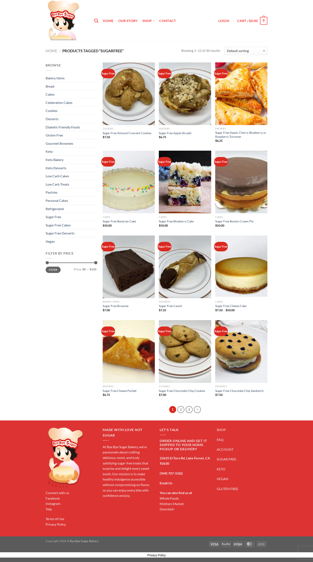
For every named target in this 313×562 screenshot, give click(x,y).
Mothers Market (172, 504)
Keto (49, 151)
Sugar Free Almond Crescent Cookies (127, 133)
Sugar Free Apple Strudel (175, 133)
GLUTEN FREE (227, 489)
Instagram (53, 503)
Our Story (128, 21)
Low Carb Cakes (57, 176)
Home (108, 21)
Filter (53, 269)
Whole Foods (169, 498)
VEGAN (222, 479)
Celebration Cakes (59, 103)
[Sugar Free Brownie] (129, 267)
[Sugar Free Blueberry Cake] (185, 182)
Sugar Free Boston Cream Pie (234, 221)
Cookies (51, 111)
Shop (148, 21)
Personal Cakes (57, 200)
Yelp (49, 509)
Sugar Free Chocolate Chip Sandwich (239, 391)
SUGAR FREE (226, 459)
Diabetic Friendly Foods (63, 127)
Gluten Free (54, 135)
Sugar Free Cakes (58, 225)
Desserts (52, 119)
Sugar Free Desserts (60, 233)
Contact (167, 21)
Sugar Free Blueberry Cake (176, 221)
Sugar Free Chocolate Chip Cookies (182, 391)
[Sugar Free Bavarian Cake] (129, 182)
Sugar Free (53, 217)
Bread (50, 86)
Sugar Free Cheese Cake (230, 306)
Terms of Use (55, 519)
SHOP (221, 430)
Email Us (166, 483)
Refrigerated (55, 209)
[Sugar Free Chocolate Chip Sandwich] (241, 351)
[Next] (197, 409)
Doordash (167, 509)
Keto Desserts (56, 168)
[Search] (96, 20)
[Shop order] (245, 51)
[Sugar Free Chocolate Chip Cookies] (185, 351)
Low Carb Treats (57, 184)
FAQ (220, 440)
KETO (221, 469)
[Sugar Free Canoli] (185, 267)
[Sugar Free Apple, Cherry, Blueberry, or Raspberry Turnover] (241, 93)
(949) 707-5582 (171, 473)
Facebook (53, 498)
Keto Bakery (55, 160)
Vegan (50, 241)
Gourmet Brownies (59, 143)
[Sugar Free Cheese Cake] (241, 267)
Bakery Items (55, 78)
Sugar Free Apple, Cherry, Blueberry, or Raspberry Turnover (240, 134)
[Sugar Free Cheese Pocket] (129, 351)
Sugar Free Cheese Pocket (119, 391)
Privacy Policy (56, 524)
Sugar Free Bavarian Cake (119, 221)
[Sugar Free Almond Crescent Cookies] (129, 93)
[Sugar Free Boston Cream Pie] (241, 182)
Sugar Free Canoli (170, 306)
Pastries (51, 192)
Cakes (50, 94)
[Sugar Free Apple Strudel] (185, 93)
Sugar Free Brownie (115, 306)
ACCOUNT (225, 449)
